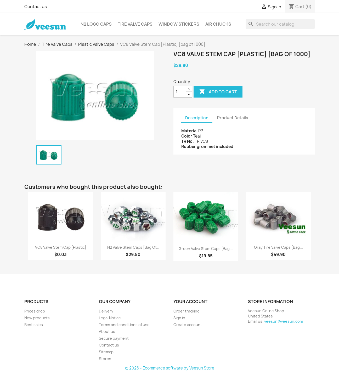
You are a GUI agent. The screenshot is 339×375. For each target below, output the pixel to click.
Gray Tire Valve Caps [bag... (278, 247)
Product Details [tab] (232, 118)
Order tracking (186, 311)
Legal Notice (110, 317)
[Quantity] (179, 92)
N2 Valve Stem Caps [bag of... (133, 247)
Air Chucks (218, 24)
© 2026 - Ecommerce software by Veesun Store (169, 368)
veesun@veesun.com (283, 321)
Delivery (106, 311)
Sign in (179, 317)
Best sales (33, 324)
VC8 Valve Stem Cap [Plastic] (60, 247)
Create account (187, 324)
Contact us (35, 6)
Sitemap (106, 351)
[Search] (280, 24)
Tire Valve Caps (135, 24)
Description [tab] (196, 118)
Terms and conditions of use (124, 324)
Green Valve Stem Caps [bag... (206, 248)
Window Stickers (179, 24)
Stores (105, 358)
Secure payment (114, 338)
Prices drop (34, 311)
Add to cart (218, 91)
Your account (190, 301)
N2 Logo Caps (96, 24)
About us (107, 331)
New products (37, 317)
